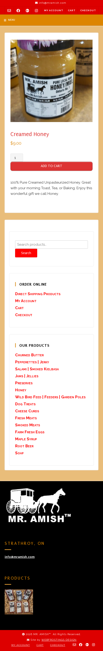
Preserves (24, 383)
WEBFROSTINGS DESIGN (58, 639)
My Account (53, 10)
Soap (19, 453)
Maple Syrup (26, 439)
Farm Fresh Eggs (29, 432)
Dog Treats (25, 404)
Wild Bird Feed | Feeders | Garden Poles (50, 397)
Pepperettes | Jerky (32, 362)
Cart (72, 10)
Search (26, 253)
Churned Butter (29, 355)
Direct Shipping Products (37, 293)
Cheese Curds (27, 411)
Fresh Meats (26, 418)
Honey (20, 390)
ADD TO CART (51, 166)
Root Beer (24, 446)
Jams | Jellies (26, 376)
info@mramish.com (20, 557)
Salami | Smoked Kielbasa (37, 369)
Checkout (88, 10)
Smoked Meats (27, 425)
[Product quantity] (16, 158)
